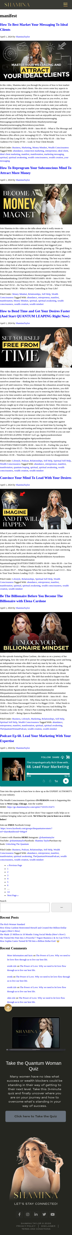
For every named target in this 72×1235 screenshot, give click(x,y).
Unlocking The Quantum (17, 844)
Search (3, 901)
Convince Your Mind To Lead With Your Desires (35, 478)
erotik (10, 976)
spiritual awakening (18, 157)
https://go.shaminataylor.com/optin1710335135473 (30, 807)
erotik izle (12, 966)
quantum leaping (21, 467)
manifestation (36, 154)
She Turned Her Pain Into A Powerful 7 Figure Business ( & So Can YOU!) (35, 938)
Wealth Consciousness (58, 147)
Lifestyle (16, 460)
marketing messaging (54, 154)
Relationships (34, 294)
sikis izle (11, 998)
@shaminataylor (46, 837)
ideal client (63, 151)
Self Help (46, 294)
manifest (25, 154)
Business (16, 147)
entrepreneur (51, 151)
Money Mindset (39, 147)
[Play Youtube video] (36, 61)
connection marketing (34, 151)
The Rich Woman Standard (12, 924)
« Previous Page (14, 865)
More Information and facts (20, 955)
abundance (18, 151)
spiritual (4, 157)
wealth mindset (37, 304)
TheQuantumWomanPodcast (13, 729)
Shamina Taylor (42, 840)
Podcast (25, 460)
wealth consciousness (38, 157)
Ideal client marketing (10, 154)
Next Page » (13, 895)
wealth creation (56, 157)
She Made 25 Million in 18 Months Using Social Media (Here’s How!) (32, 934)
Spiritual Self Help (62, 460)
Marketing (26, 147)
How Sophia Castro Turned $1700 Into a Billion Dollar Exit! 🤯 (29, 941)
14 (8, 892)
